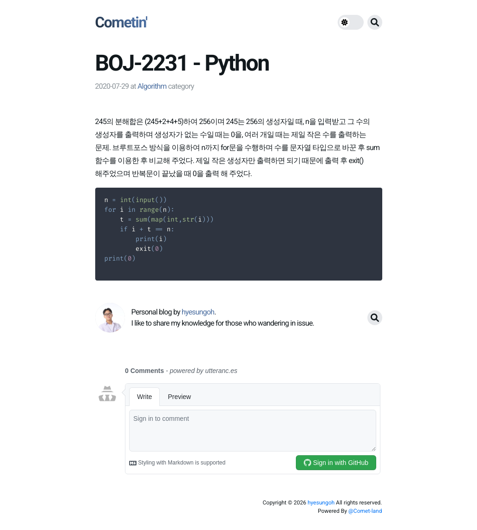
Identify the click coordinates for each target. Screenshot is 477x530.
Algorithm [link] (152, 86)
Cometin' (121, 22)
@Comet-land (365, 511)
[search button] (374, 22)
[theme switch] (351, 22)
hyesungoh (320, 502)
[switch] (351, 22)
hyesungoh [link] (198, 312)
